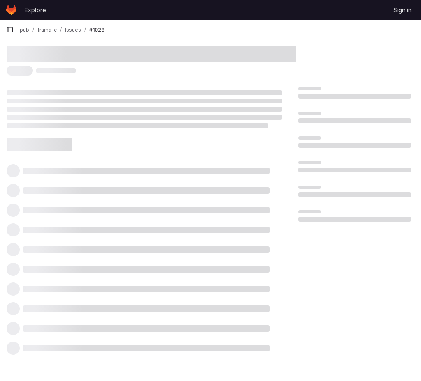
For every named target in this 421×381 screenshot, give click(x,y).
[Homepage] (11, 9)
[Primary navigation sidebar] (9, 29)
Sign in (402, 10)
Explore (35, 10)
